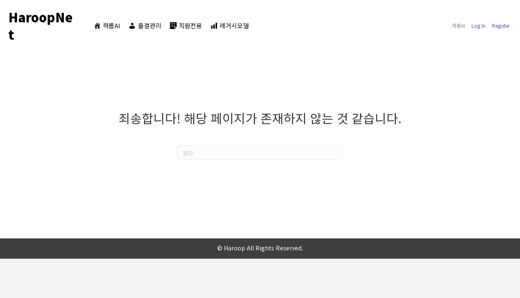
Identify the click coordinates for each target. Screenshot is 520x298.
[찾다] (260, 152)
